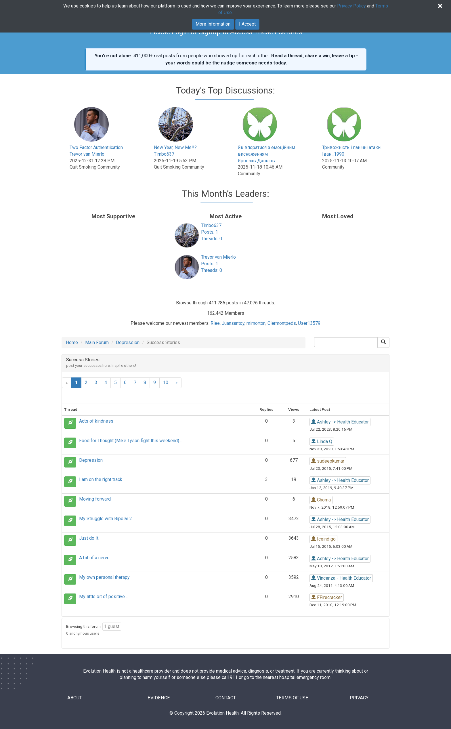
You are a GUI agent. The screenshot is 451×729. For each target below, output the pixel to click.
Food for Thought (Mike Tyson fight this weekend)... (130, 440)
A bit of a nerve (94, 557)
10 (165, 382)
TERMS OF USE (292, 698)
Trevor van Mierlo (87, 154)
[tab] (225, 363)
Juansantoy (233, 323)
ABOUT (75, 698)
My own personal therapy (104, 577)
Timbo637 (164, 154)
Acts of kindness (96, 421)
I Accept (247, 24)
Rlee (215, 323)
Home (72, 342)
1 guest (111, 626)
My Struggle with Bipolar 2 (105, 518)
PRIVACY (359, 698)
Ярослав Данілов (256, 160)
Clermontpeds (281, 323)
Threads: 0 (211, 238)
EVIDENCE (159, 698)
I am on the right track (100, 479)
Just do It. (89, 538)
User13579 (309, 323)
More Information (213, 24)
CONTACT (225, 698)
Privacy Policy (351, 6)
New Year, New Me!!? (175, 147)
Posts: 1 (209, 232)
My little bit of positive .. (103, 596)
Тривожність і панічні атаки (351, 147)
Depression (127, 342)
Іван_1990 (333, 154)
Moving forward (95, 499)
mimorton (255, 323)
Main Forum (97, 342)
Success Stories (83, 359)
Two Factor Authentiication (96, 147)
